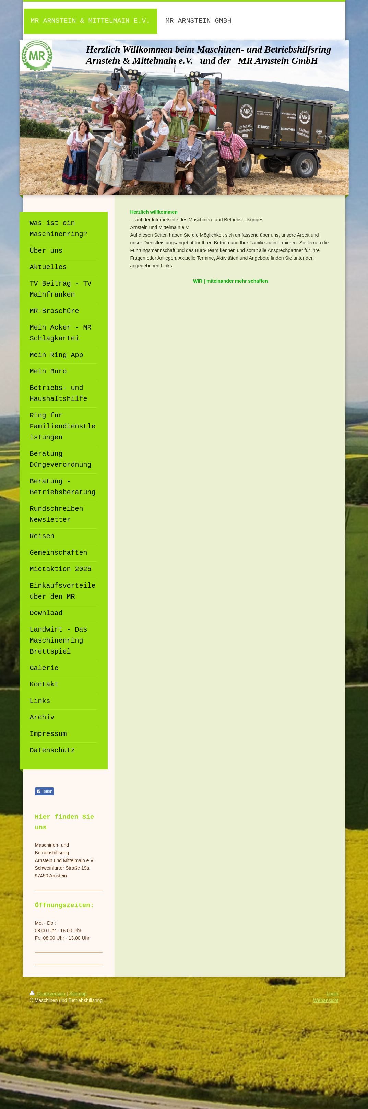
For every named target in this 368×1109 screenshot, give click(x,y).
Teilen (44, 791)
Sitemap (78, 993)
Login (332, 993)
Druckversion (48, 993)
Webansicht (326, 1000)
